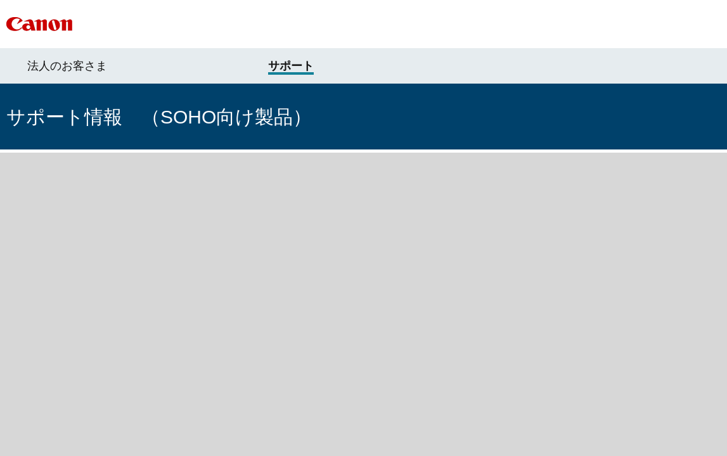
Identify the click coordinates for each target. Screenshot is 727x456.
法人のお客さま (67, 66)
